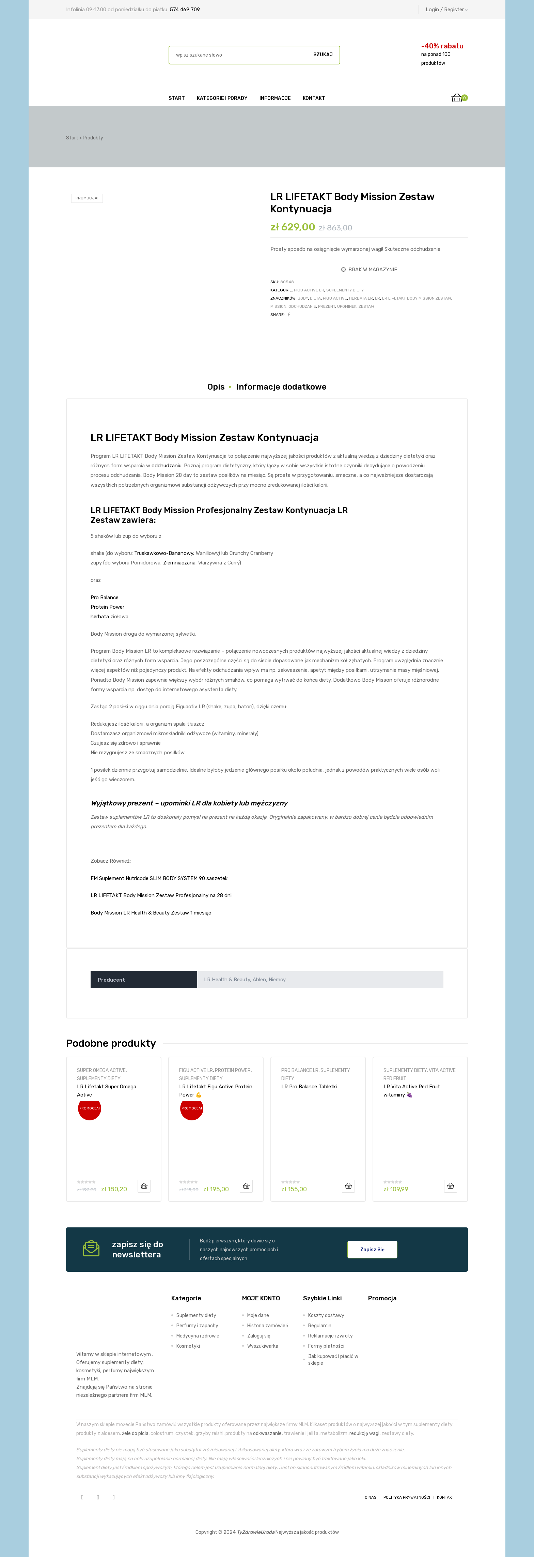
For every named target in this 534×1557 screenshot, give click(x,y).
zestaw (366, 306)
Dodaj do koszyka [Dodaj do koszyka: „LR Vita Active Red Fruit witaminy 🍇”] (450, 1186)
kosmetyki (88, 1370)
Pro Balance (105, 597)
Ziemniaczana (179, 563)
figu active (335, 298)
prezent (326, 306)
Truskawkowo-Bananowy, (164, 553)
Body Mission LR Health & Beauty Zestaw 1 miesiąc (151, 913)
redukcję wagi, (364, 1433)
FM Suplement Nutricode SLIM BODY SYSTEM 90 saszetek (159, 878)
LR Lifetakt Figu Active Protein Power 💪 (215, 1091)
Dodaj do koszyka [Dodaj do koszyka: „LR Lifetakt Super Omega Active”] (144, 1186)
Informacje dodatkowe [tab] (281, 387)
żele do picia (135, 1433)
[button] (372, 1249)
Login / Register (447, 9)
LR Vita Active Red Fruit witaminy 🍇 (411, 1091)
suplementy (115, 1362)
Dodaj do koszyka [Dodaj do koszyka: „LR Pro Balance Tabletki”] (348, 1186)
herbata (100, 617)
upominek (347, 306)
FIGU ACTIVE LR (309, 290)
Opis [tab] (216, 387)
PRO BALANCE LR (299, 1070)
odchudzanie (302, 306)
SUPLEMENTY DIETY (345, 290)
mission (278, 306)
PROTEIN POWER (233, 1070)
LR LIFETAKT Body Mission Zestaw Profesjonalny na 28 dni (161, 895)
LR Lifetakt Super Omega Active (106, 1091)
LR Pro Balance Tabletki (309, 1087)
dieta (315, 298)
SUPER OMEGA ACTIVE (101, 1070)
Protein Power (107, 607)
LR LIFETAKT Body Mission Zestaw (416, 298)
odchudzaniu (167, 466)
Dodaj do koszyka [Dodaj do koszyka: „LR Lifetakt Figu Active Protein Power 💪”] (246, 1186)
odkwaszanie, (268, 1433)
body (303, 298)
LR (377, 298)
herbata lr (361, 298)
